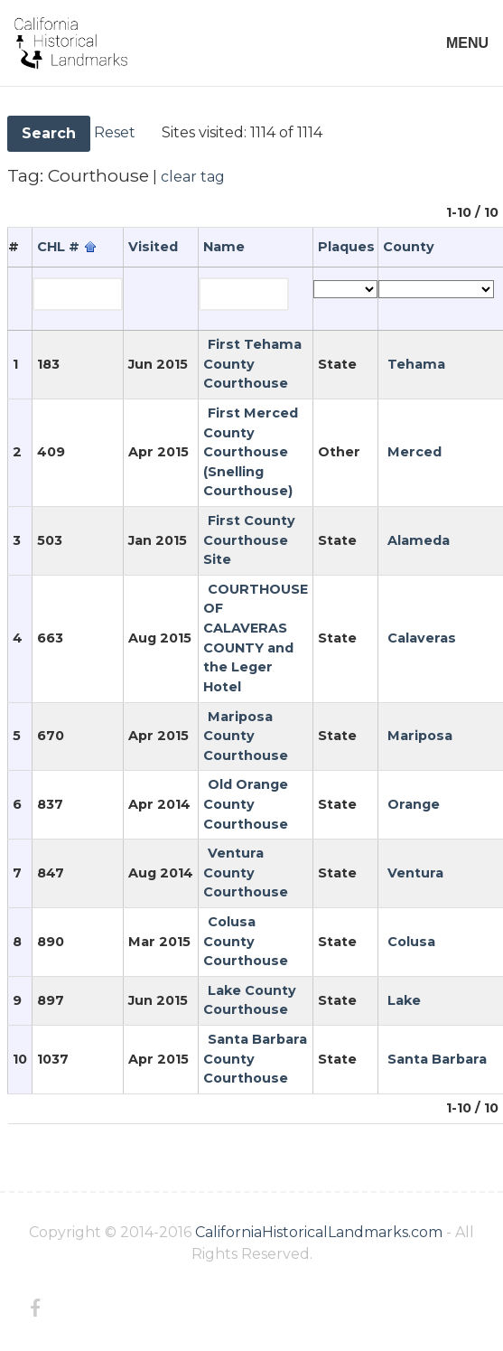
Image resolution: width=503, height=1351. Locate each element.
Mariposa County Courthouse (245, 736)
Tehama (416, 364)
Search (49, 133)
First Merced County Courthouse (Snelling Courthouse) (250, 452)
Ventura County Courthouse (245, 872)
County (408, 247)
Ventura (415, 873)
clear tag (193, 176)
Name (224, 247)
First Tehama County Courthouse (252, 363)
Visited (153, 247)
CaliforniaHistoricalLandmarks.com (318, 1232)
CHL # (58, 247)
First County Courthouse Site (249, 540)
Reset (114, 132)
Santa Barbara (437, 1059)
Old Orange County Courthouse (245, 803)
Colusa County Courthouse (245, 941)
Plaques (346, 247)
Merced (414, 452)
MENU (467, 43)
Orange (413, 804)
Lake (404, 1000)
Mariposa (419, 735)
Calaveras (421, 638)
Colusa (411, 942)
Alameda (418, 540)
